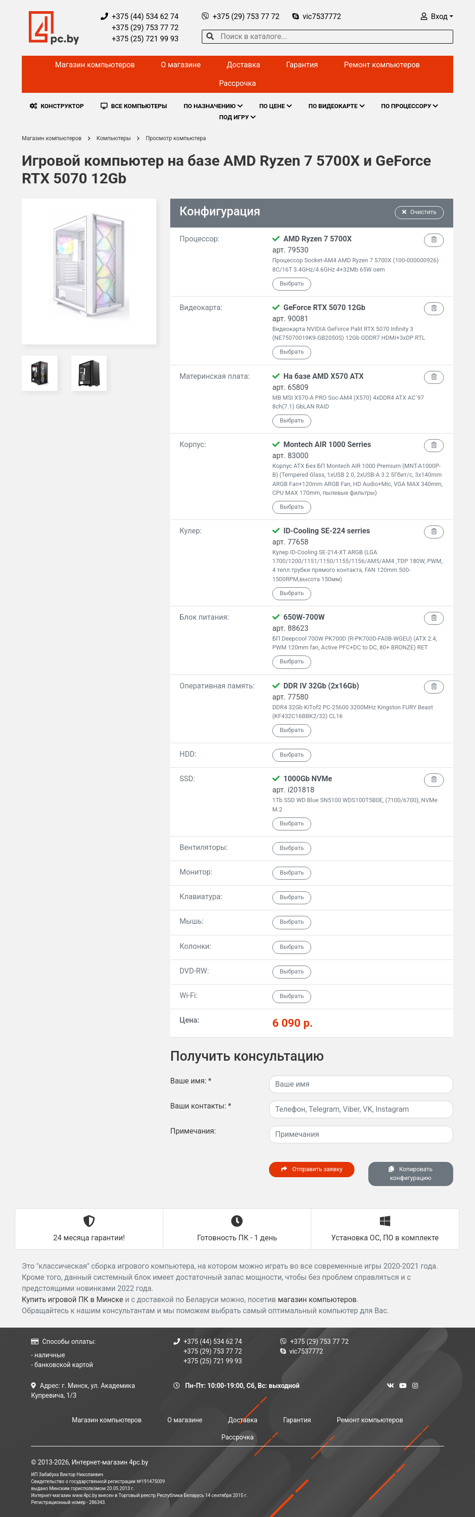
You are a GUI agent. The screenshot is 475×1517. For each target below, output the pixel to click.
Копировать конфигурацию (410, 1173)
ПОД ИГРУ (237, 117)
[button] (437, 16)
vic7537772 (316, 16)
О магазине (181, 64)
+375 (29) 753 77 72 (140, 27)
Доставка (243, 64)
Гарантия (302, 64)
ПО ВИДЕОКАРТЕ (336, 106)
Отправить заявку (311, 1169)
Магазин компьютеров (95, 64)
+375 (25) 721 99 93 (140, 38)
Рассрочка (237, 83)
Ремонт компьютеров (382, 64)
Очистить (419, 211)
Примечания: (193, 1131)
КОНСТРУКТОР (57, 106)
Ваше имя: (191, 1080)
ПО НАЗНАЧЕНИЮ (213, 106)
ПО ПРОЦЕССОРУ (409, 106)
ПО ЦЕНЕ (275, 106)
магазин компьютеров (317, 1299)
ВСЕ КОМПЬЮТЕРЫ (134, 106)
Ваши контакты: (200, 1106)
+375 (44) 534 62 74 (140, 16)
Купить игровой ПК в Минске (72, 1299)
